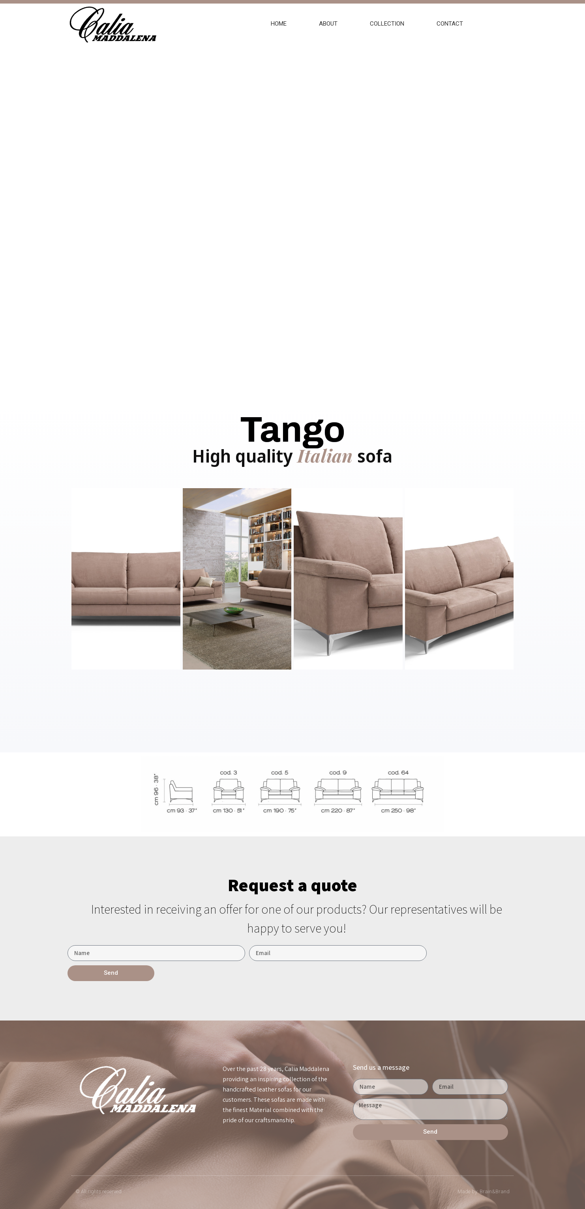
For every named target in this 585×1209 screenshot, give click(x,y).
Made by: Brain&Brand (484, 1191)
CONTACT (450, 23)
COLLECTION (387, 23)
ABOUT (328, 23)
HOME (279, 23)
